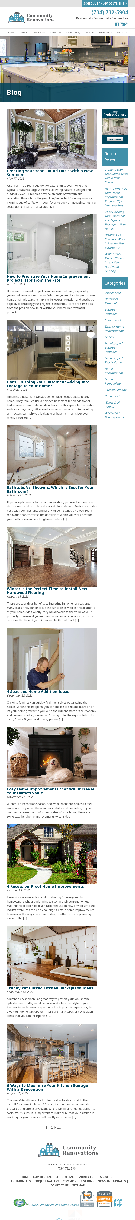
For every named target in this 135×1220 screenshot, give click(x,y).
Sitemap (78, 1185)
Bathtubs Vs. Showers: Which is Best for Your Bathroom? (50, 489)
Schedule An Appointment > (105, 3)
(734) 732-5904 (110, 12)
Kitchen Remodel (116, 390)
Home (11, 32)
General (110, 337)
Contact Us (121, 32)
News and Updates (112, 1181)
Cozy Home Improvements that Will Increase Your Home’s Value (50, 790)
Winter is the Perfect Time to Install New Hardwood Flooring (47, 590)
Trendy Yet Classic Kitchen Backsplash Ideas (50, 987)
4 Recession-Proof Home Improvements (45, 886)
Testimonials (105, 32)
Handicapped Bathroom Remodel (113, 347)
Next (57, 1127)
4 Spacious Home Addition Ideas (38, 691)
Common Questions (78, 1181)
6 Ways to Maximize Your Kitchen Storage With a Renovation (47, 1087)
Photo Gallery (73, 32)
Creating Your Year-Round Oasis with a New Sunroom (50, 172)
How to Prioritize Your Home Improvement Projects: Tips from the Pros (48, 278)
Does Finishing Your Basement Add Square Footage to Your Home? (48, 383)
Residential (23, 32)
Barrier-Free (55, 32)
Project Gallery (46, 1181)
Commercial (39, 32)
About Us (90, 32)
